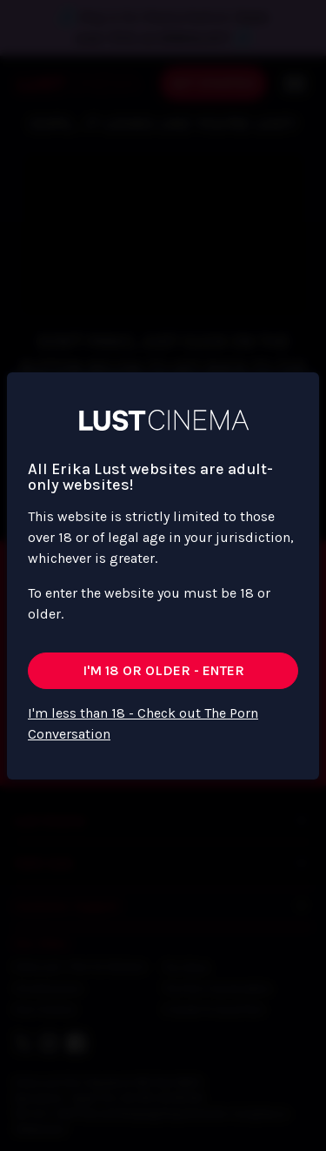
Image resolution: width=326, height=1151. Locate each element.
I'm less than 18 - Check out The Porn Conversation (143, 723)
